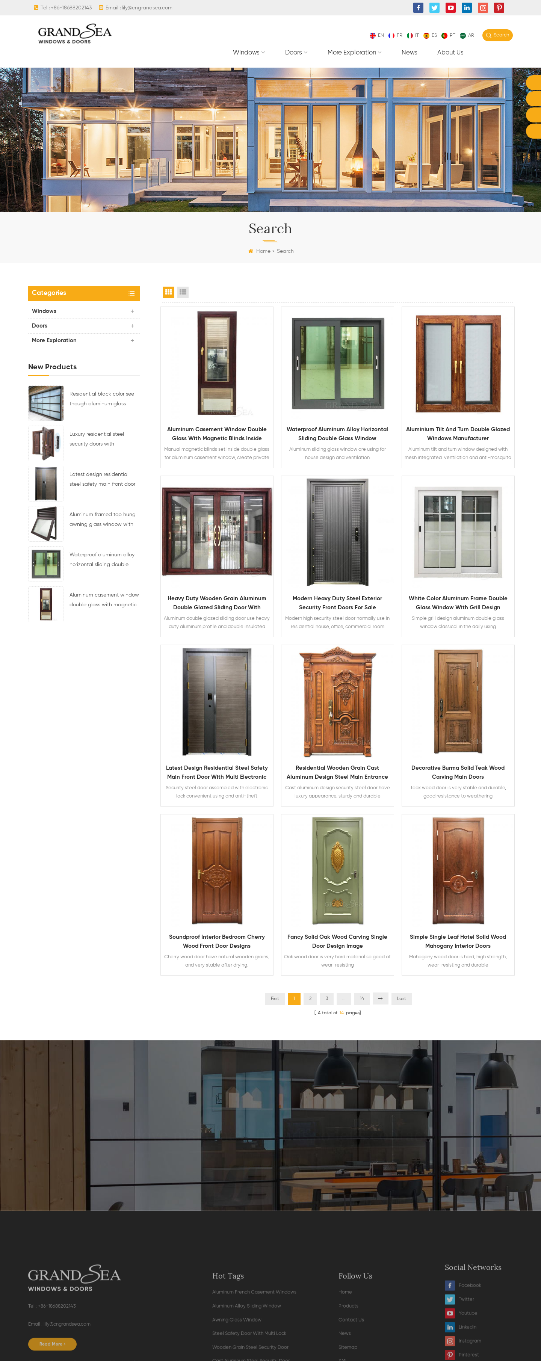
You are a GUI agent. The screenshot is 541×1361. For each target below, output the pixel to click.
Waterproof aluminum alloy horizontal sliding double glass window (102, 560)
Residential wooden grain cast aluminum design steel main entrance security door (337, 773)
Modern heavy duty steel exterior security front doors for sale (337, 603)
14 (362, 999)
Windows (246, 53)
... (344, 999)
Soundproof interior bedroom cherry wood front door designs (217, 941)
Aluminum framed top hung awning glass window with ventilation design (103, 520)
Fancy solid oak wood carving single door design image (337, 941)
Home (259, 251)
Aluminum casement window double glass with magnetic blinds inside (104, 601)
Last (401, 999)
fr (395, 35)
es (430, 35)
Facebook (463, 1353)
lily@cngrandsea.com (147, 8)
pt (448, 35)
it (413, 35)
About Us (450, 53)
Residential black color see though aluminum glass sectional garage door (102, 400)
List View (183, 292)
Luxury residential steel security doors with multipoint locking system (100, 440)
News (409, 53)
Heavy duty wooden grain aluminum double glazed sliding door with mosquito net (217, 604)
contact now (270, 1167)
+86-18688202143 (71, 8)
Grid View (168, 292)
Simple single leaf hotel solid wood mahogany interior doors (458, 941)
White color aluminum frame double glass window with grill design (458, 603)
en (377, 35)
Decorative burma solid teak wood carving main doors (458, 772)
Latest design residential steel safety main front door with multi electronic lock (102, 480)
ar (467, 35)
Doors (293, 53)
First (275, 999)
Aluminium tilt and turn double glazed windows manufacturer (458, 434)
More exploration (352, 53)
